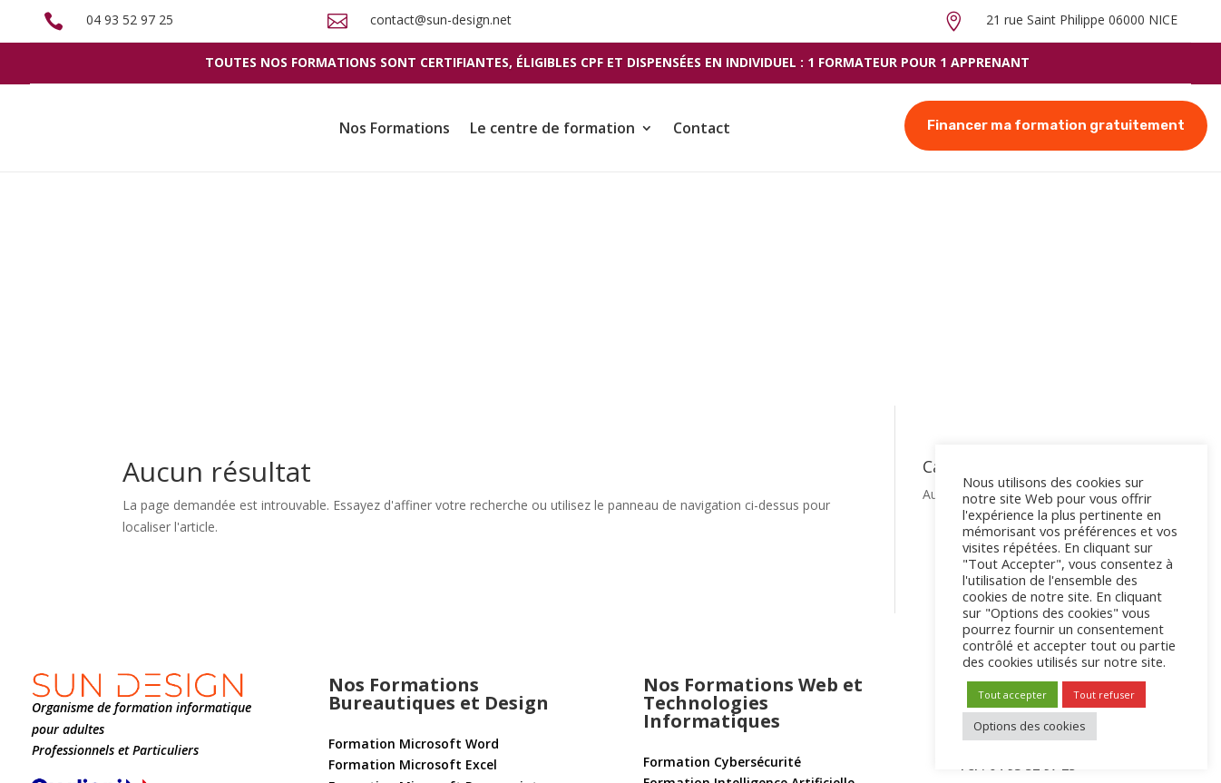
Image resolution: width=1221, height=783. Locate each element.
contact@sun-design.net (441, 19)
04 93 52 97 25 (129, 19)
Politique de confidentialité (108, 755)
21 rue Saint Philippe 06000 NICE (1081, 19)
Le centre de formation (552, 128)
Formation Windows (706, 593)
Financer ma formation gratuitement (1056, 125)
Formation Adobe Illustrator (418, 652)
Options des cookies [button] (1029, 726)
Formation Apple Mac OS (721, 614)
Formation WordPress (711, 649)
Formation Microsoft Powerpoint (433, 553)
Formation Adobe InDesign (412, 673)
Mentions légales (363, 727)
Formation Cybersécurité (722, 528)
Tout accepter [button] (1012, 694)
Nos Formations (394, 128)
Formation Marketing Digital (734, 670)
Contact (701, 128)
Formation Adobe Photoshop (420, 631)
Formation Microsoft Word (413, 510)
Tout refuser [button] (1104, 694)
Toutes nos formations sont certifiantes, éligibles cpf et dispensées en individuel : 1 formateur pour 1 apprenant (617, 62)
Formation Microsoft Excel (412, 531)
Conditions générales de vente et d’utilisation (162, 727)
